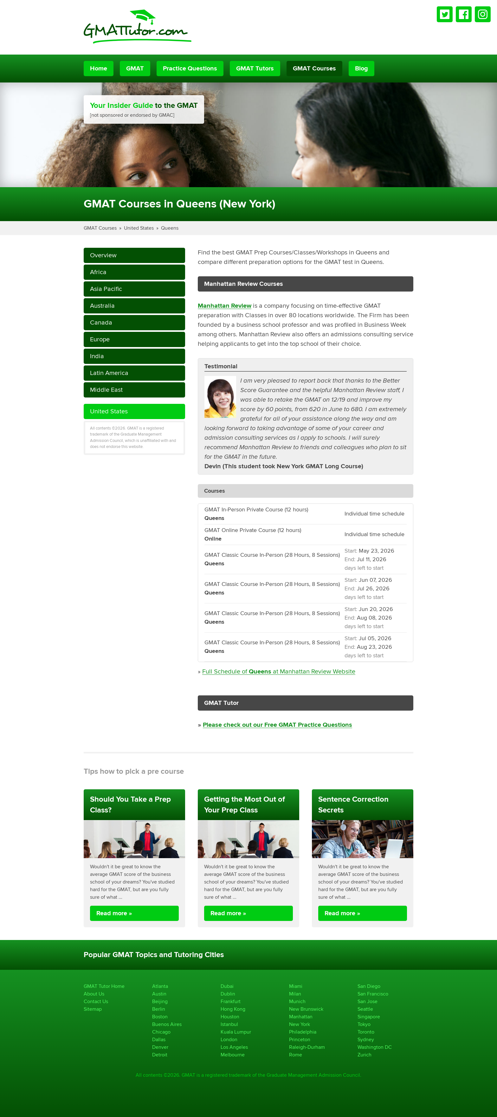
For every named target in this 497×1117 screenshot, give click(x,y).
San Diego (369, 986)
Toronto (366, 1032)
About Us (94, 994)
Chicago (161, 1032)
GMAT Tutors (255, 68)
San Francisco (373, 994)
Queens (169, 228)
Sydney (366, 1039)
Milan (295, 994)
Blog (361, 68)
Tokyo (364, 1024)
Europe (100, 339)
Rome (295, 1055)
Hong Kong (233, 1009)
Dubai (227, 986)
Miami (295, 986)
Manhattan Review (224, 306)
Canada (101, 322)
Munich (297, 1001)
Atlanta (160, 986)
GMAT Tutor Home (104, 986)
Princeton (299, 1039)
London (229, 1039)
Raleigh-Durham (307, 1047)
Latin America (109, 373)
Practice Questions (190, 68)
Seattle (365, 1009)
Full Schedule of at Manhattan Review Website (278, 671)
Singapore (369, 1017)
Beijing (160, 1001)
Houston (230, 1017)
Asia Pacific (106, 288)
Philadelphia (302, 1032)
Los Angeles (234, 1047)
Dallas (158, 1039)
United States (139, 228)
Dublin (228, 994)
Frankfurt (231, 1001)
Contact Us (96, 1001)
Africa (98, 272)
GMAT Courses (314, 68)
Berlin (158, 1009)
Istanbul (229, 1024)
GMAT (135, 68)
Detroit (159, 1055)
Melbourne (233, 1055)
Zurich (364, 1055)
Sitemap (93, 1009)
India (97, 356)
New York (299, 1024)
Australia (102, 305)
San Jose (368, 1001)
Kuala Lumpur (236, 1032)
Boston (160, 1017)
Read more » (114, 913)
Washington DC (375, 1047)
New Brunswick (306, 1009)
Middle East (106, 389)
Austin (159, 994)
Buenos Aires (167, 1024)
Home (98, 68)
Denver (160, 1047)
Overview (103, 255)
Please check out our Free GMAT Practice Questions (277, 725)
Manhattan (301, 1017)
